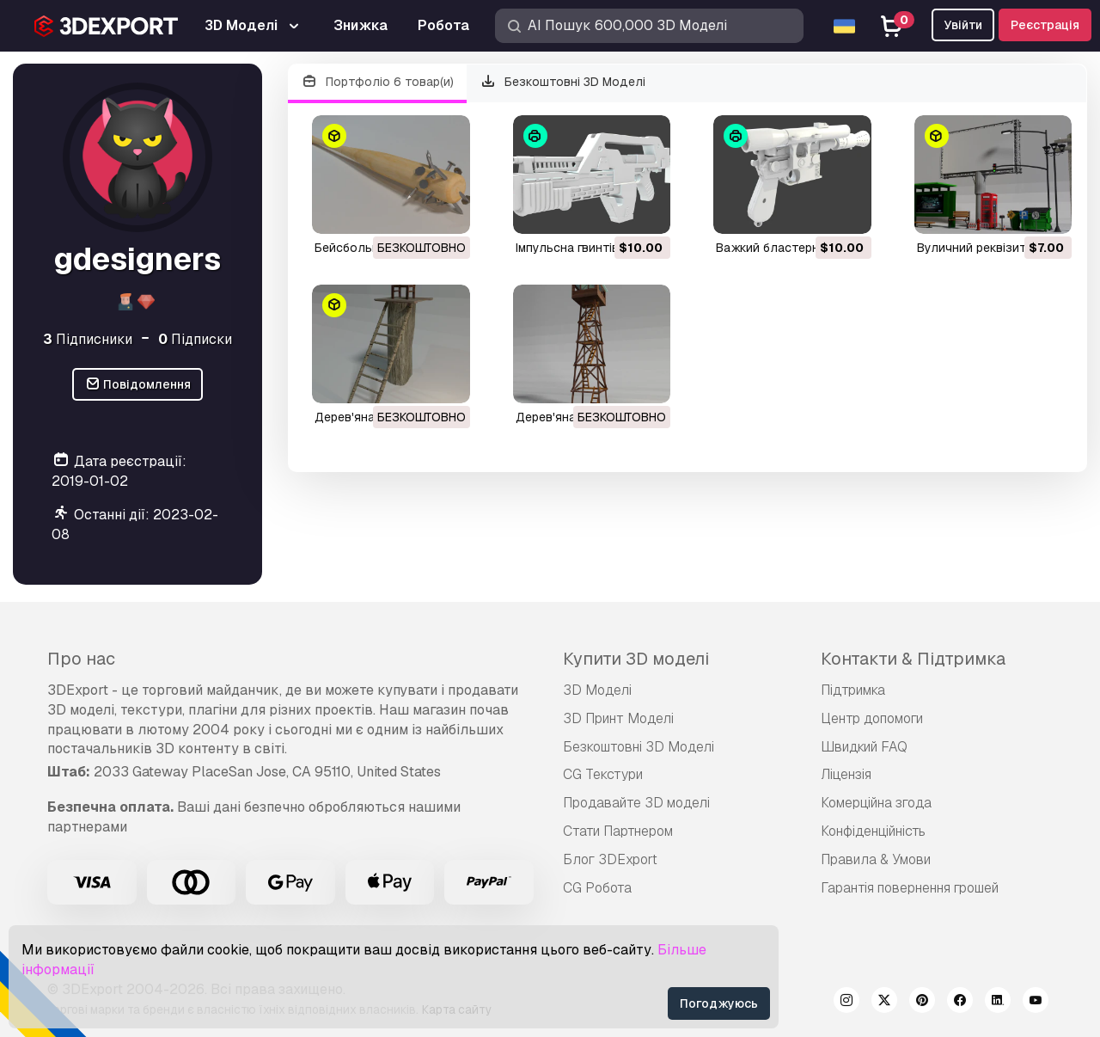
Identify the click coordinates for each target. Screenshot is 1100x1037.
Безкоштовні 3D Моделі (563, 82)
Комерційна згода (876, 803)
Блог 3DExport (610, 859)
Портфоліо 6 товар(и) (377, 82)
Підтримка (853, 690)
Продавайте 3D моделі (636, 803)
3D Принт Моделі (618, 718)
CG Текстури (603, 774)
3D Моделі (597, 690)
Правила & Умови (876, 859)
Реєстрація (1045, 25)
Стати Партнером (618, 831)
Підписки (195, 339)
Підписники (87, 339)
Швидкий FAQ (864, 747)
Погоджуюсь (719, 1003)
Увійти (963, 25)
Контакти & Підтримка (913, 658)
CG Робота (597, 888)
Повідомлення (138, 385)
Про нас (81, 658)
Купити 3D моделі (636, 658)
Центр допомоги (872, 718)
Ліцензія (846, 774)
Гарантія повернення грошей (910, 888)
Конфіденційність (873, 831)
